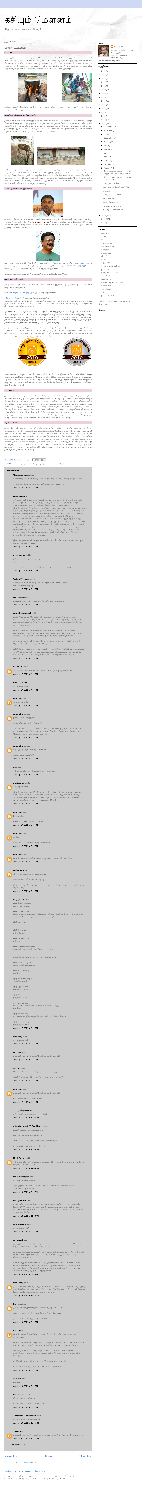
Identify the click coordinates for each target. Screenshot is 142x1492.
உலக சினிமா (106, 276)
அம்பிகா (17, 1052)
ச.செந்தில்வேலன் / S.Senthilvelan (28, 1126)
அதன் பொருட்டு (110, 202)
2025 (103, 71)
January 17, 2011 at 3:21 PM (25, 570)
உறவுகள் (105, 249)
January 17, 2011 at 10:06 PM (26, 1118)
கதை (103, 292)
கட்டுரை (104, 259)
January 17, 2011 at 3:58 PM (25, 658)
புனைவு (106, 191)
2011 (103, 123)
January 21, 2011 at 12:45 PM (26, 1439)
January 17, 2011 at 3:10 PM (25, 488)
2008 (103, 223)
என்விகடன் (106, 279)
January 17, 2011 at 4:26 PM (25, 690)
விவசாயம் (103, 304)
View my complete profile (109, 61)
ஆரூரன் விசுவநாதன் (22, 613)
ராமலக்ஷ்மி (18, 1240)
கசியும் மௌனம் (38, 19)
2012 (103, 120)
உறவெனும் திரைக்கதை (111, 266)
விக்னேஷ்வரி (19, 1394)
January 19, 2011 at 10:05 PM (26, 1423)
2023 (103, 78)
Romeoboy (18, 1283)
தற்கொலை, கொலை (112, 206)
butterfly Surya (20, 682)
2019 (103, 93)
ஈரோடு (104, 256)
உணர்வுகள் (106, 285)
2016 (103, 105)
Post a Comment (17, 1444)
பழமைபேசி (18, 714)
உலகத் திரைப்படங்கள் (111, 272)
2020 (103, 90)
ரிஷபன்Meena (19, 1224)
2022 (103, 82)
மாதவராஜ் (17, 1036)
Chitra (16, 1068)
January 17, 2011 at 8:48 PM (25, 1028)
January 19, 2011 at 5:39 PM (25, 1386)
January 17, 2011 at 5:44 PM (25, 891)
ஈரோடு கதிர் (18, 899)
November (108, 130)
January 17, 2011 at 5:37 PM (25, 846)
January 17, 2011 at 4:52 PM (25, 705)
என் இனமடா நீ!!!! (111, 183)
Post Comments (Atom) (26, 1462)
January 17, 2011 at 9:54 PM (25, 1102)
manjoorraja (18, 783)
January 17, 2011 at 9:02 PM (25, 1044)
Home (48, 1456)
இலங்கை (105, 240)
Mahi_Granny (19, 1158)
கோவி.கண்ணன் (20, 475)
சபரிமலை (15, 464)
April (106, 157)
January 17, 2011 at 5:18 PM (25, 737)
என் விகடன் (106, 289)
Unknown (17, 698)
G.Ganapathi (19, 496)
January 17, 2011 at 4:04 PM (25, 674)
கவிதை (104, 233)
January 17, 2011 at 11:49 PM (26, 1168)
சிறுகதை (126, 301)
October (107, 134)
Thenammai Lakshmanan (24, 1416)
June (106, 149)
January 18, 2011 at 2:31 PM (25, 1232)
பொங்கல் (70, 464)
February (108, 164)
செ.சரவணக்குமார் (21, 1177)
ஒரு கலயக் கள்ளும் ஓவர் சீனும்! (117, 187)
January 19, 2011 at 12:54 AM (26, 1295)
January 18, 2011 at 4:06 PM (25, 1274)
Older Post (85, 1456)
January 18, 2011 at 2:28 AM (25, 1192)
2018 (103, 97)
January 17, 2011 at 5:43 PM (25, 862)
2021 (103, 86)
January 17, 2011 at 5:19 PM (25, 774)
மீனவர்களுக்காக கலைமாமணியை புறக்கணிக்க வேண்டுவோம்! (118, 172)
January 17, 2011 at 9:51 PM (25, 1081)
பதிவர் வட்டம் (47, 464)
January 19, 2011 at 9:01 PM (25, 1407)
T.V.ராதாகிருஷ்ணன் (22, 1110)
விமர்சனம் (117, 301)
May (106, 153)
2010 (103, 215)
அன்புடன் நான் (20, 870)
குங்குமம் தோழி (108, 295)
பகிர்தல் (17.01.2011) (112, 195)
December (108, 127)
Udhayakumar (19, 1200)
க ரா (15, 767)
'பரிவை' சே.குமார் (21, 579)
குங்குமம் (105, 269)
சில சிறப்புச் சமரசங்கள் (113, 210)
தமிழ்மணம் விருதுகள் (30, 464)
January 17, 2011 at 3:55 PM (25, 605)
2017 (103, 101)
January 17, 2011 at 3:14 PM (25, 547)
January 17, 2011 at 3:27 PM (25, 589)
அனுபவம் (105, 263)
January (107, 168)
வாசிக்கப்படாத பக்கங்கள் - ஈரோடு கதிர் (24, 1471)
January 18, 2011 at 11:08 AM (26, 1216)
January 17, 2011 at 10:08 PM (26, 1150)
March (107, 160)
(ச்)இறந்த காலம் (110, 198)
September (109, 138)
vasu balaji (18, 667)
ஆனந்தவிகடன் (107, 246)
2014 (103, 112)
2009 (103, 219)
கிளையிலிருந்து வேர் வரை (112, 282)
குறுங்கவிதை (106, 243)
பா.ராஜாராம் (19, 597)
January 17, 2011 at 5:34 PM (25, 825)
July (106, 145)
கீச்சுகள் (104, 236)
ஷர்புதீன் (17, 1379)
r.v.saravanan (19, 555)
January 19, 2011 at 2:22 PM (25, 1322)
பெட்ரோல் (59, 464)
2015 (103, 108)
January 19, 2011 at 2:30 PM (25, 1370)
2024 (103, 75)
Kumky (16, 1304)
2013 (103, 116)
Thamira (17, 1431)
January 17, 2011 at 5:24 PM (25, 804)
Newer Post (11, 1456)
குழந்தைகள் (106, 253)
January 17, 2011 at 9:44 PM (25, 1060)
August (107, 142)
